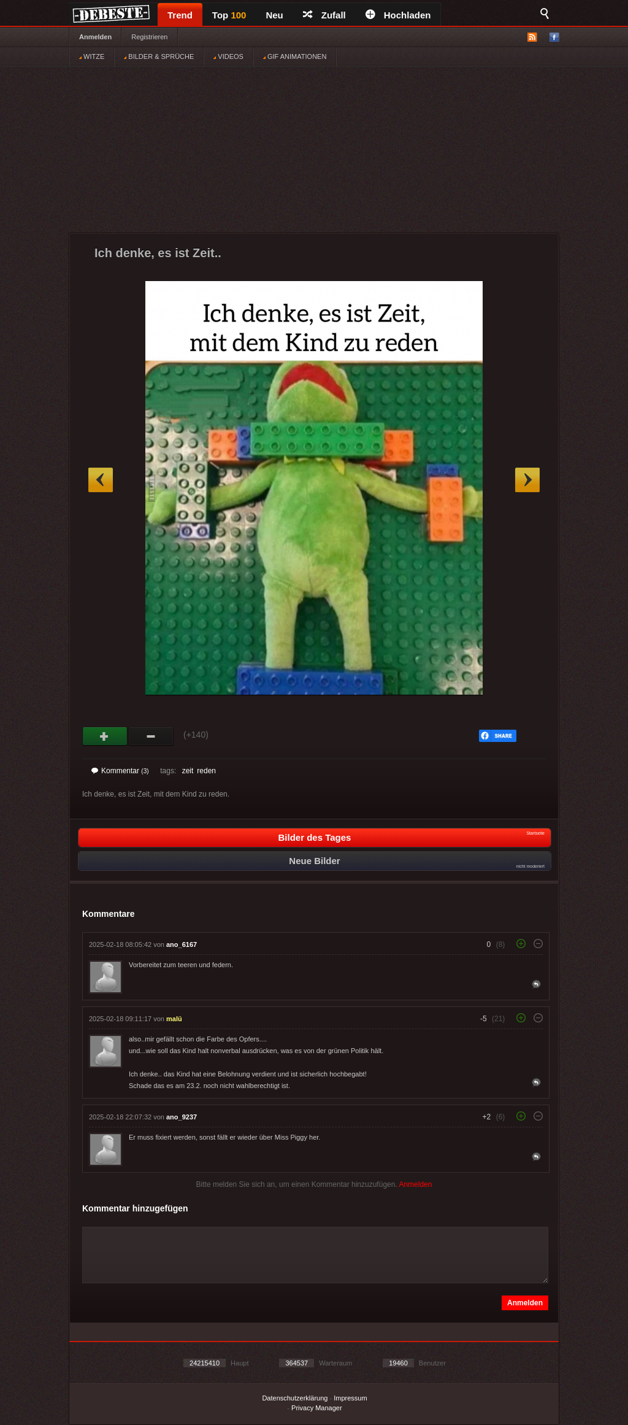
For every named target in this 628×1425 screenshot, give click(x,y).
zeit (188, 771)
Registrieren (149, 37)
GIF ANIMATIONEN (294, 56)
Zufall (324, 15)
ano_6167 (181, 944)
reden (206, 771)
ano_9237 (181, 1117)
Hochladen (398, 15)
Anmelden (95, 37)
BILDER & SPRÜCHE (159, 56)
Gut (105, 736)
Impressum (350, 1398)
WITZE (91, 56)
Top (229, 15)
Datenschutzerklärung (294, 1398)
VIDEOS (228, 56)
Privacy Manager (316, 1407)
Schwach (151, 736)
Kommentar (120, 771)
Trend (180, 15)
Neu (274, 15)
